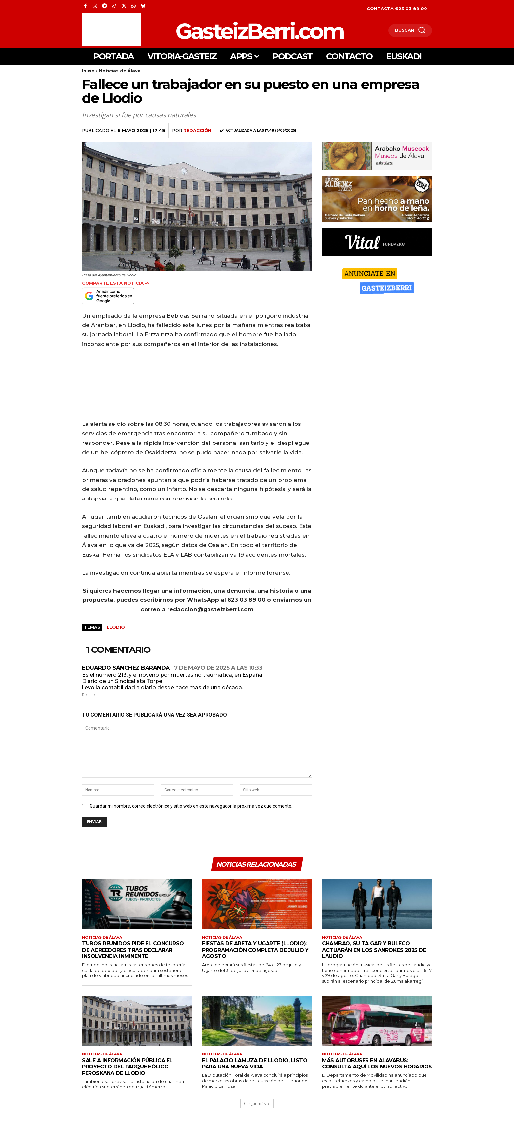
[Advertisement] (111, 29)
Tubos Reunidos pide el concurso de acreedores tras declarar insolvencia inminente (136, 953)
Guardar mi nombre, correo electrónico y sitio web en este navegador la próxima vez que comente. (191, 806)
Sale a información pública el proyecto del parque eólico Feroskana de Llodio (130, 1071)
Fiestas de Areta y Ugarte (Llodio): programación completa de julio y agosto (256, 953)
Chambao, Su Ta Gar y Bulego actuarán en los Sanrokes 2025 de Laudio (373, 953)
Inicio (88, 70)
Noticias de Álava (120, 70)
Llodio (116, 627)
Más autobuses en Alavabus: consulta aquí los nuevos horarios (367, 1071)
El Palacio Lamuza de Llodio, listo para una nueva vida (248, 1067)
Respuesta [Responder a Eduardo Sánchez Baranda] (91, 694)
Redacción (197, 130)
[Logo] (226, 30)
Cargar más (257, 1113)
